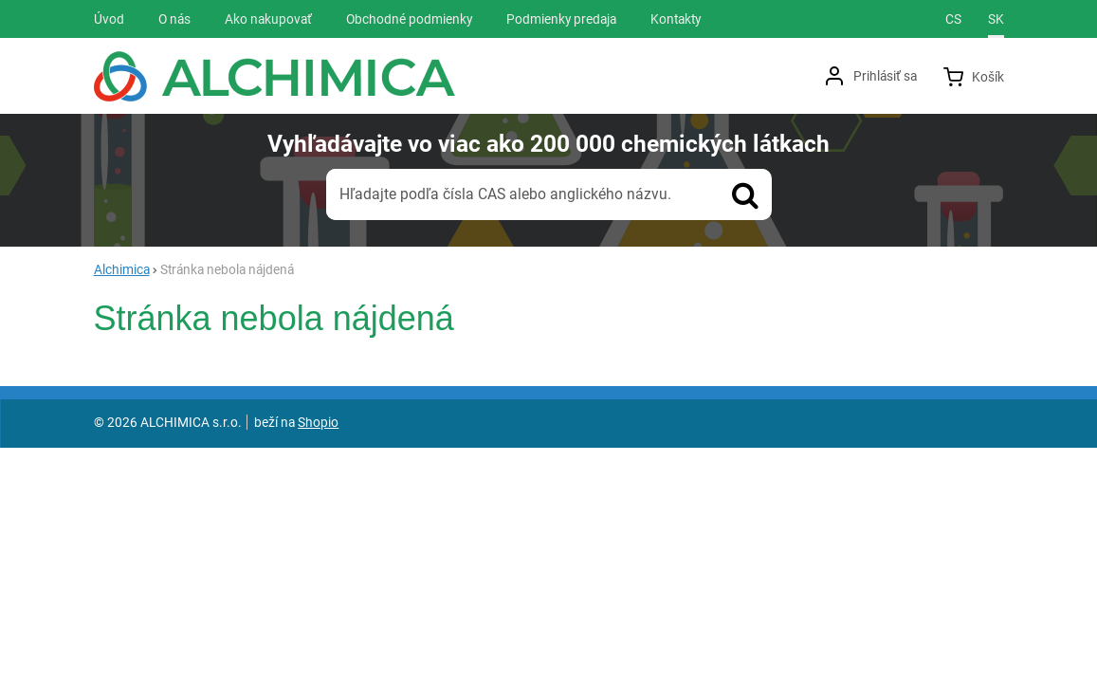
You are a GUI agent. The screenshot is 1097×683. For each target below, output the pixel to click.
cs (953, 19)
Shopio (318, 422)
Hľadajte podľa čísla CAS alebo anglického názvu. (505, 194)
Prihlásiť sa (885, 75)
